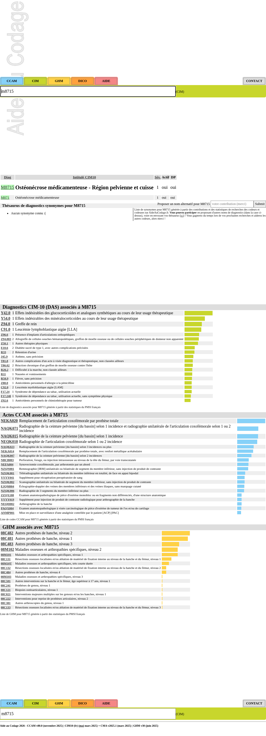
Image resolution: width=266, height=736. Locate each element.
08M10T (6, 563)
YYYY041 (7, 477)
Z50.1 (4, 343)
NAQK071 (9, 428)
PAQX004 (7, 508)
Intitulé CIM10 (84, 177)
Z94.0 (5, 324)
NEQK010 (9, 442)
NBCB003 (7, 460)
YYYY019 (7, 499)
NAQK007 (8, 455)
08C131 (5, 559)
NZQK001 (7, 473)
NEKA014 (7, 451)
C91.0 (5, 329)
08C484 (5, 572)
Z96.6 (4, 334)
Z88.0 (4, 382)
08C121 (5, 589)
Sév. (158, 177)
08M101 (6, 554)
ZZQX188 (7, 495)
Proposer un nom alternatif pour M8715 (183, 204)
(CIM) (180, 92)
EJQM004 (7, 486)
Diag (7, 177)
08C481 (7, 538)
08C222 (5, 598)
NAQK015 (9, 436)
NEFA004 (7, 464)
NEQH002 (7, 503)
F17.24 (5, 391)
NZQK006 (7, 490)
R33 (3, 352)
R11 (3, 374)
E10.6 (4, 347)
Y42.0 (5, 313)
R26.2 (4, 369)
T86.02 (5, 365)
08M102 (7, 549)
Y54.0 (5, 318)
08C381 (5, 603)
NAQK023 (8, 446)
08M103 (6, 576)
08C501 (5, 581)
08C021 (5, 594)
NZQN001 (7, 468)
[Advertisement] (133, 38)
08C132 (5, 567)
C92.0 (4, 387)
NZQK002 (7, 482)
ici (182, 215)
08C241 (5, 585)
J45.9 (4, 356)
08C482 (7, 533)
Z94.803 (6, 339)
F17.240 (6, 396)
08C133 (5, 607)
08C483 (7, 544)
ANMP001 (8, 512)
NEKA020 (9, 421)
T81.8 (4, 361)
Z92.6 (4, 400)
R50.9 (4, 378)
